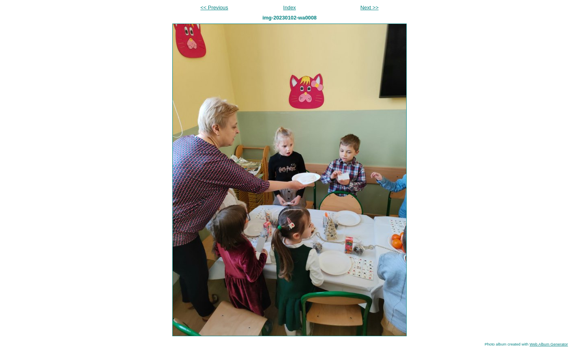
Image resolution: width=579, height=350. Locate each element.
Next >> (369, 7)
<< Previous (214, 7)
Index (289, 7)
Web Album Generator (549, 344)
